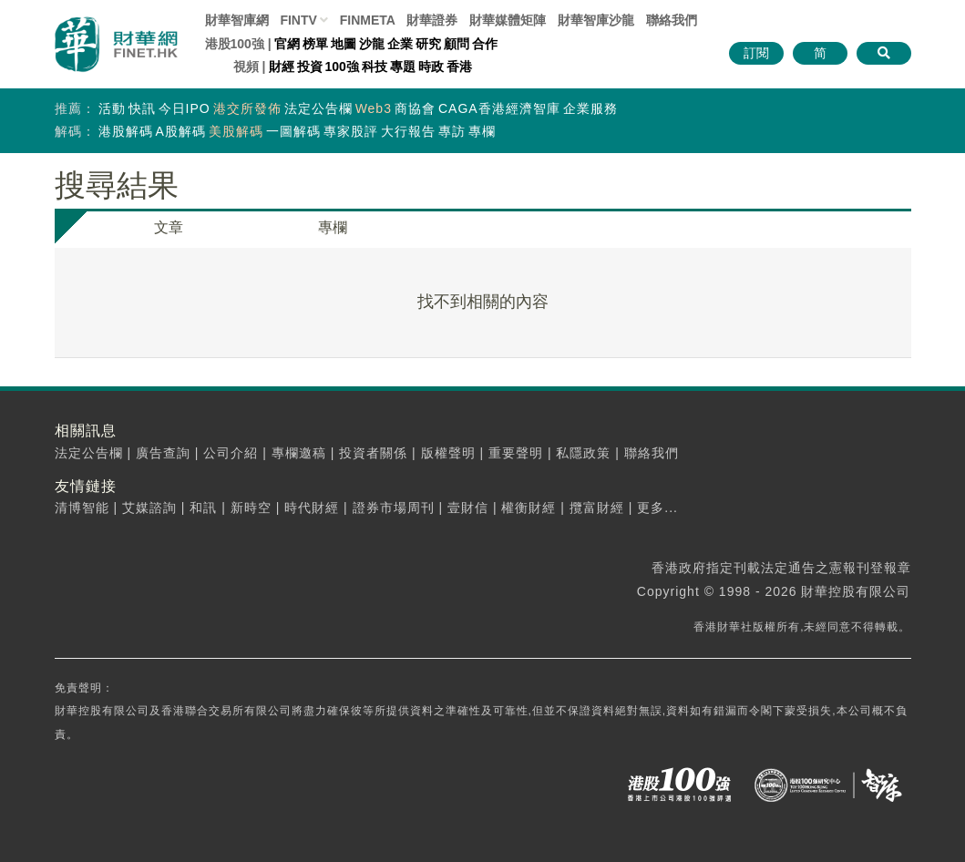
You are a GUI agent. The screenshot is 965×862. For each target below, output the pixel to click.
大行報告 (408, 131)
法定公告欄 (318, 108)
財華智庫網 (237, 20)
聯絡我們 (671, 20)
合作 (485, 43)
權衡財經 (528, 507)
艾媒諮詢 (149, 507)
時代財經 (311, 507)
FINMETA (367, 20)
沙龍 (372, 43)
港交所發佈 (247, 108)
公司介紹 (230, 453)
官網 (287, 43)
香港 (459, 66)
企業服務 (590, 108)
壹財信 (467, 507)
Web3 (373, 108)
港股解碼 (125, 131)
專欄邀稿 (299, 453)
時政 (431, 66)
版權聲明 (448, 453)
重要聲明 (515, 453)
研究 (428, 43)
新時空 (251, 507)
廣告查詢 (163, 453)
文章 (168, 227)
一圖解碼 (293, 131)
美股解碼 (236, 131)
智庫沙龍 (596, 20)
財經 (281, 66)
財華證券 (431, 20)
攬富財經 (597, 507)
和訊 (203, 507)
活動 (112, 108)
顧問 (456, 43)
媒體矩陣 (507, 20)
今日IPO (184, 108)
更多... (657, 507)
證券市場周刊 (394, 507)
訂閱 (756, 53)
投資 (310, 66)
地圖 (343, 43)
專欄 (482, 131)
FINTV (298, 20)
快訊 (142, 108)
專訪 (452, 131)
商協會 (415, 108)
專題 (403, 66)
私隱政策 (583, 453)
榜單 (315, 43)
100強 (342, 66)
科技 (374, 66)
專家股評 (350, 131)
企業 (400, 43)
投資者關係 (373, 453)
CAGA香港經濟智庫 (499, 108)
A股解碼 (181, 131)
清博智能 (82, 507)
